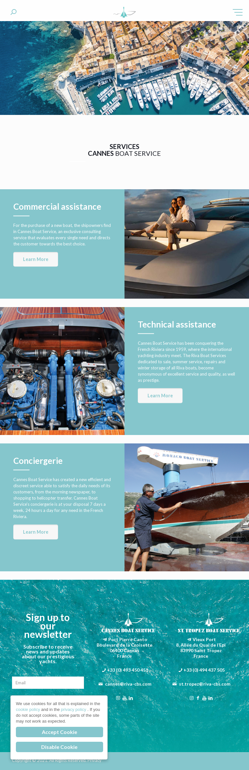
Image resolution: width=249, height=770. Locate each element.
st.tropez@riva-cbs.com (205, 684)
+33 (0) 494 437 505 (204, 670)
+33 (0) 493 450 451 (127, 670)
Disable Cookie (59, 747)
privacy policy (74, 709)
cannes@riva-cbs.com (128, 684)
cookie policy (28, 709)
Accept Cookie (59, 732)
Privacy (94, 760)
